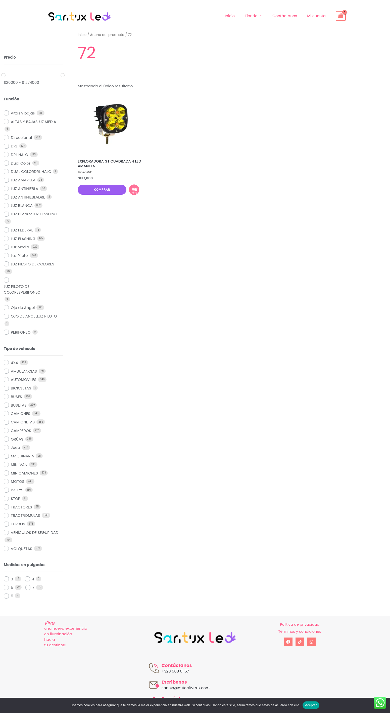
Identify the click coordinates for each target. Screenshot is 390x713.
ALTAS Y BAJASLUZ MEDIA (33, 121)
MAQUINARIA (22, 456)
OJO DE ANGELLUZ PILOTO (34, 316)
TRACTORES (21, 507)
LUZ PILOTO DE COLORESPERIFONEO (22, 289)
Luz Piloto (19, 255)
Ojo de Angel (23, 307)
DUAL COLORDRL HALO (31, 171)
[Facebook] (288, 642)
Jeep (15, 447)
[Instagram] (311, 642)
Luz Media (20, 247)
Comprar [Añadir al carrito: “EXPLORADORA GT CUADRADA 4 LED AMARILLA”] (131, 190)
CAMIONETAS (23, 422)
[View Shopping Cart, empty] (341, 16)
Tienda (257, 15)
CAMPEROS (21, 430)
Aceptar (311, 705)
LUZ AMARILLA (23, 180)
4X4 (14, 362)
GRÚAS (17, 439)
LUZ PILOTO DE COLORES (32, 264)
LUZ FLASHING (23, 238)
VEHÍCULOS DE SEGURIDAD (34, 532)
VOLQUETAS (21, 548)
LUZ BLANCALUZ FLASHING (34, 214)
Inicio (238, 15)
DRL (14, 146)
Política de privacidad (299, 624)
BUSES (16, 396)
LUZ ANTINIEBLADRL (28, 197)
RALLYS (17, 490)
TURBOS (18, 524)
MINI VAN (19, 464)
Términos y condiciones (299, 631)
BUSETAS (19, 405)
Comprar (99, 191)
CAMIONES (20, 413)
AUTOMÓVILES (23, 379)
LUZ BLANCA (22, 205)
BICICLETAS (21, 388)
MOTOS (17, 481)
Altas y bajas (23, 113)
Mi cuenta (317, 15)
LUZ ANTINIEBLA (24, 188)
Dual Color (20, 163)
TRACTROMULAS (25, 515)
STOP (15, 498)
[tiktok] (300, 642)
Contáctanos (288, 15)
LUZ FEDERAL (22, 230)
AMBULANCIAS (24, 371)
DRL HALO (19, 154)
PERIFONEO (21, 332)
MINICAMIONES (24, 473)
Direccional (21, 137)
